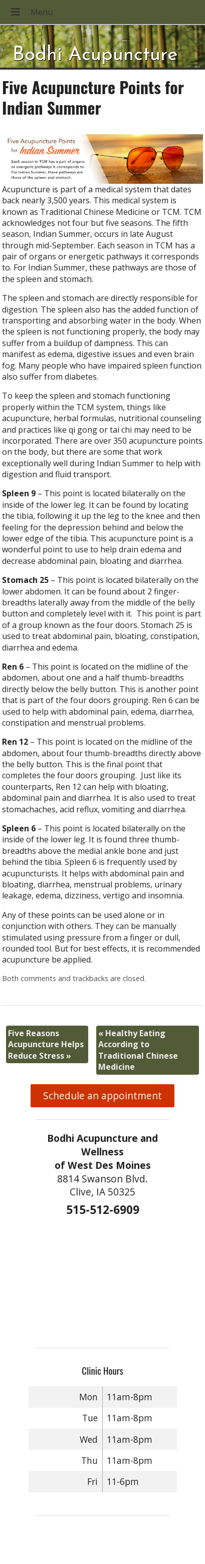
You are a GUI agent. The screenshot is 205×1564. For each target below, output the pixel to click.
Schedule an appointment (102, 1095)
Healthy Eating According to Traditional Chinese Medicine (138, 1050)
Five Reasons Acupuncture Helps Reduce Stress (46, 1044)
